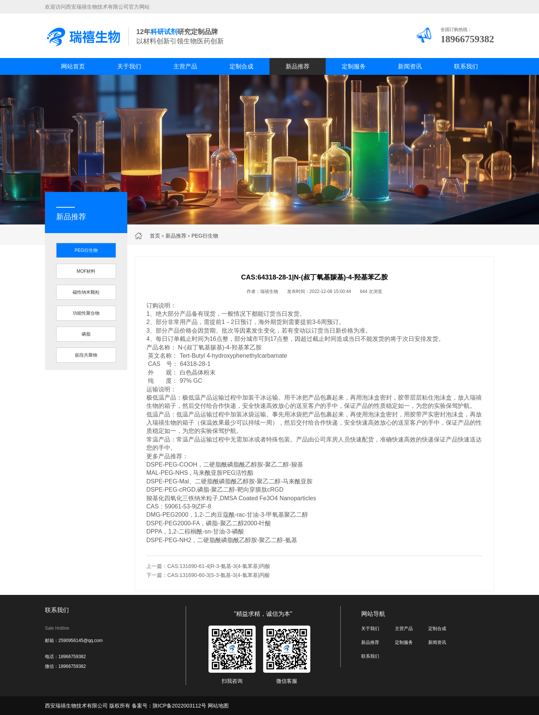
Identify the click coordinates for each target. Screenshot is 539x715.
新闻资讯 (410, 66)
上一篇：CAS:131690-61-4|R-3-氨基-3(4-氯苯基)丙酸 (208, 566)
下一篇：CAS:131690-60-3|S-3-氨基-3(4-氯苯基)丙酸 (208, 575)
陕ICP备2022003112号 (179, 706)
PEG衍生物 (204, 236)
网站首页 (73, 66)
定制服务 (354, 66)
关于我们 (129, 66)
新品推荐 (298, 66)
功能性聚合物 (86, 313)
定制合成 (241, 66)
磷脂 (86, 334)
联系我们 (466, 66)
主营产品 (185, 66)
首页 (155, 236)
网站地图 (218, 706)
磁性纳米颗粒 (86, 292)
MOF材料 (86, 271)
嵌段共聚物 (86, 355)
